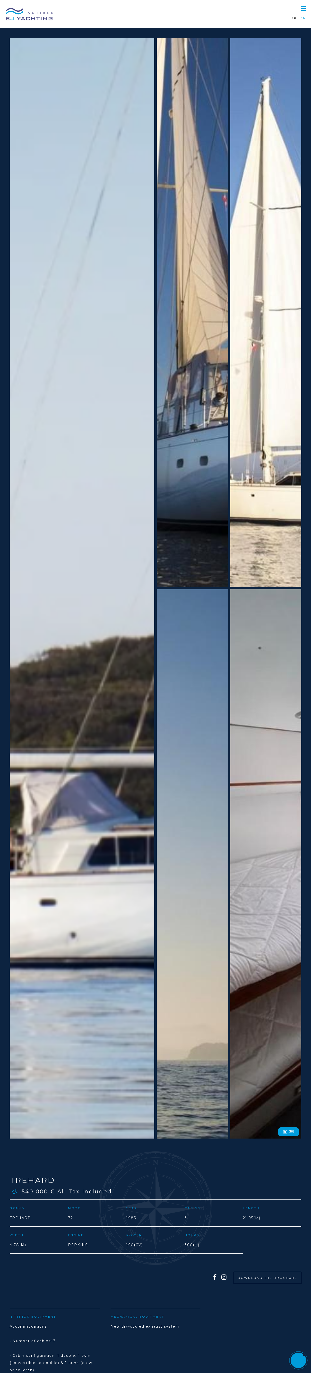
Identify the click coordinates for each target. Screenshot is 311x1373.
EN (303, 18)
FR (294, 18)
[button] (303, 8)
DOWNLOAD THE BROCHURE (267, 1278)
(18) (288, 1131)
